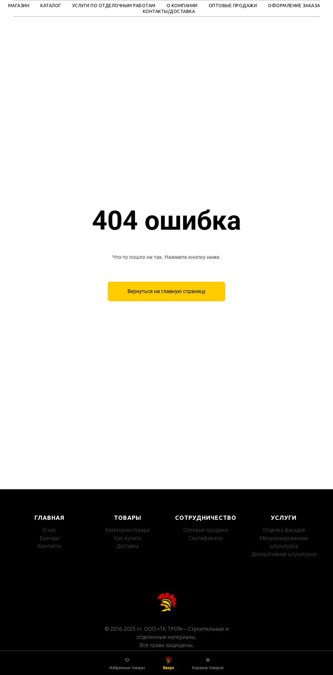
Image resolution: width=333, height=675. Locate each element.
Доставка (128, 546)
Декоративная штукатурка (283, 554)
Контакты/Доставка (169, 11)
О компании (182, 5)
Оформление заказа (294, 5)
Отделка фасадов (284, 530)
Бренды (49, 538)
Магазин (19, 5)
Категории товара (127, 530)
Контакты (49, 546)
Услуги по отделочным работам (114, 5)
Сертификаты (205, 538)
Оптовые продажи (233, 5)
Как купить (127, 538)
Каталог (50, 5)
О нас (49, 530)
